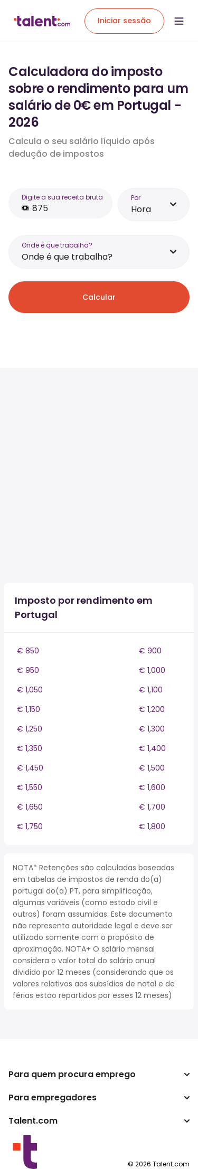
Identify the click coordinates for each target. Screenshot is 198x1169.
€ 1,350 (29, 748)
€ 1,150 (28, 709)
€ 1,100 (151, 690)
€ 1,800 (152, 826)
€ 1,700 (152, 807)
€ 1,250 (29, 729)
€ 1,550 (29, 787)
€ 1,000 (152, 670)
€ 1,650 (30, 807)
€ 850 (28, 650)
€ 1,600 (152, 787)
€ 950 (28, 670)
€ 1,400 (152, 748)
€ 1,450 (30, 768)
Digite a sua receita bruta (62, 197)
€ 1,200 (152, 709)
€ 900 (150, 650)
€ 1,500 (152, 768)
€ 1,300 (152, 729)
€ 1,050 (30, 690)
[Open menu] (179, 21)
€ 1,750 (30, 826)
